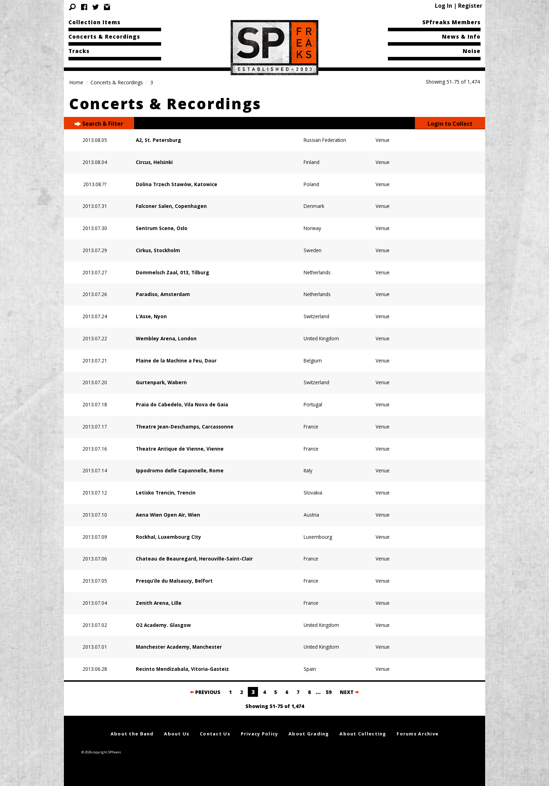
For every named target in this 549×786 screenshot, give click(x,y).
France (311, 426)
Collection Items (94, 22)
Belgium (313, 360)
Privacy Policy (259, 734)
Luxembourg (318, 536)
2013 (88, 140)
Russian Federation (325, 140)
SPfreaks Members (451, 22)
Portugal (313, 404)
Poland (311, 184)
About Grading (309, 734)
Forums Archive (417, 734)
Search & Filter (99, 123)
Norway (312, 228)
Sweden (313, 250)
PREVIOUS (205, 692)
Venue (383, 140)
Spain (310, 669)
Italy (308, 470)
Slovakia (313, 492)
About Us (176, 734)
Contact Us (215, 734)
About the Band (132, 734)
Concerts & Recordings (104, 36)
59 (328, 692)
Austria (311, 514)
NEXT (349, 692)
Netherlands (317, 272)
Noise (472, 50)
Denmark (314, 206)
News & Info (461, 36)
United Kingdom (321, 338)
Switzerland (316, 316)
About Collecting (362, 734)
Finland (311, 162)
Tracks (79, 50)
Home (76, 82)
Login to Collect (450, 123)
